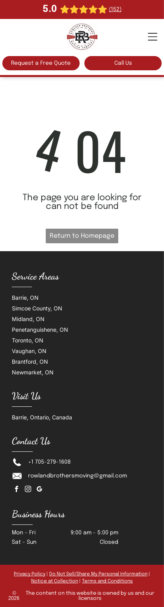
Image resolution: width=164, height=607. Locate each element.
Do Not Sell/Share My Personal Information (98, 574)
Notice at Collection (54, 581)
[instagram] (28, 490)
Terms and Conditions (107, 581)
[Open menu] (152, 37)
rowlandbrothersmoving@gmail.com (77, 476)
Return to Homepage (82, 236)
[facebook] (16, 490)
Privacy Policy (29, 574)
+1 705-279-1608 (49, 462)
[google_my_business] (39, 490)
